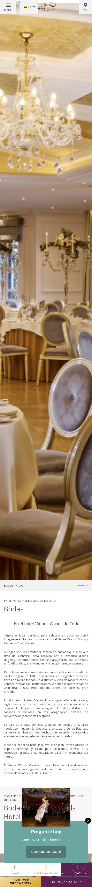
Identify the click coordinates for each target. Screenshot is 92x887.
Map (85, 7)
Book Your (20, 881)
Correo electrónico (46, 868)
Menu (8, 10)
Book (69, 882)
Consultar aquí (46, 853)
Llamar (15, 868)
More (83, 585)
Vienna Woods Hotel (46, 7)
